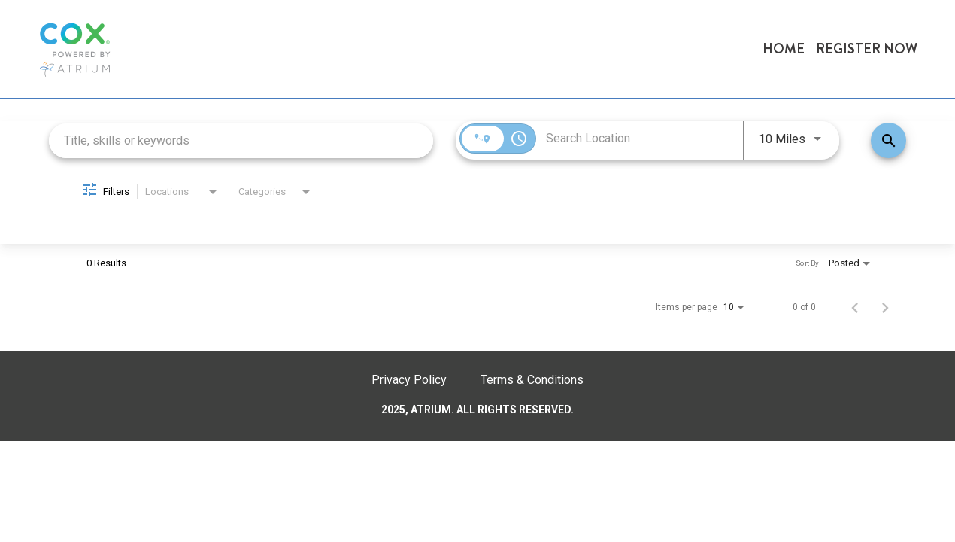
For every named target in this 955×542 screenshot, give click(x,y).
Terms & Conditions (532, 380)
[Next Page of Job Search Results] (885, 307)
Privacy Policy (409, 380)
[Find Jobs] (888, 140)
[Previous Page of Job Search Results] (855, 307)
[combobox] (241, 140)
